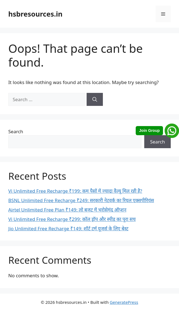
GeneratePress (124, 302)
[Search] (95, 99)
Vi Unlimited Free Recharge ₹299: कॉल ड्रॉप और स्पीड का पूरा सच (72, 219)
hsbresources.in (35, 14)
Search (15, 131)
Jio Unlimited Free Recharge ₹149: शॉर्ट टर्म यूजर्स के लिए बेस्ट (68, 228)
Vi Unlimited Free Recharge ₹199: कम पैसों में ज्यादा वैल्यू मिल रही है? (75, 191)
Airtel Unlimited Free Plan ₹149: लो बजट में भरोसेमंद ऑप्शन (67, 210)
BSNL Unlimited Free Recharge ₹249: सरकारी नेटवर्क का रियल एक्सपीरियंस (81, 200)
